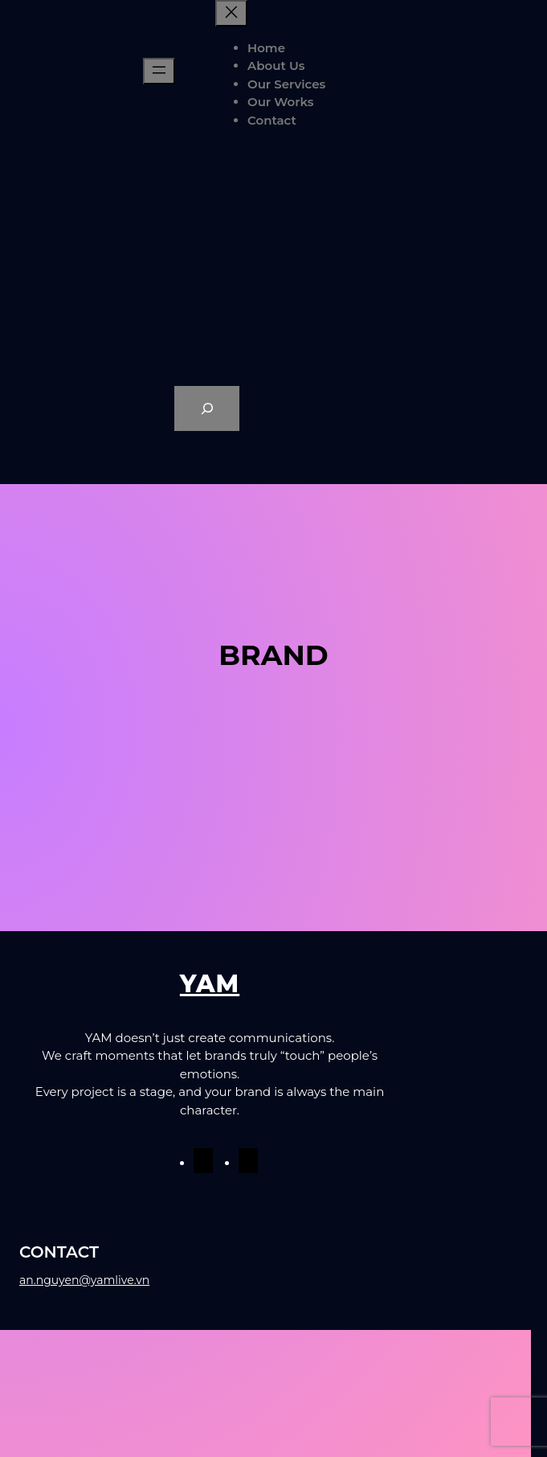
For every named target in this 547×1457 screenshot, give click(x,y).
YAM (209, 984)
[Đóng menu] (231, 13)
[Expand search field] (207, 408)
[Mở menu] (159, 71)
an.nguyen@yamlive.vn (84, 1280)
